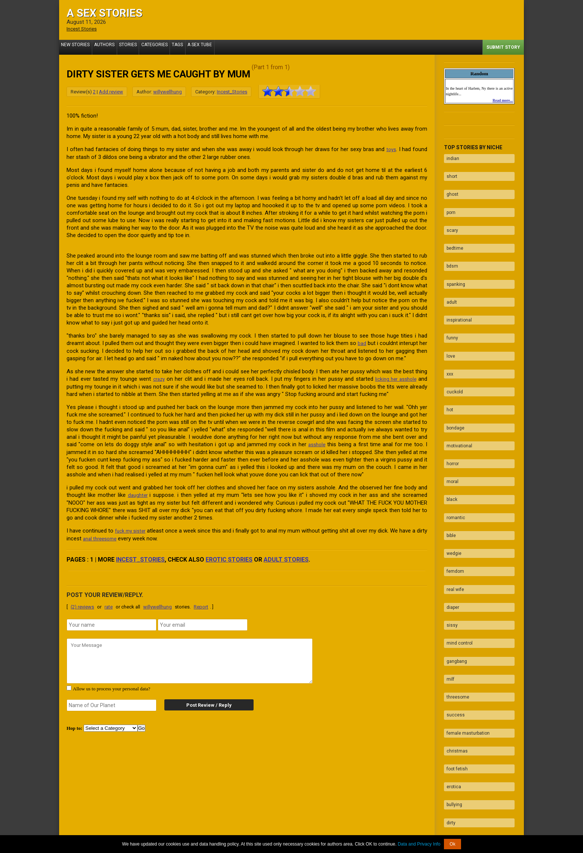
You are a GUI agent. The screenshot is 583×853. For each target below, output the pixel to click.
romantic (453, 446)
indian (450, 156)
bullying (452, 678)
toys (390, 149)
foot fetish (454, 649)
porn (448, 199)
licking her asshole (394, 377)
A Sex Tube (218, 46)
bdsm (449, 243)
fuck (448, 736)
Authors (109, 46)
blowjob (451, 751)
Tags (193, 46)
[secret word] (112, 702)
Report (201, 604)
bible (448, 461)
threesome (455, 591)
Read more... (503, 100)
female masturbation (465, 620)
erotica (451, 664)
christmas (454, 635)
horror (450, 403)
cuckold (452, 345)
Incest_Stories (232, 91)
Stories (136, 46)
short (449, 170)
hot (447, 359)
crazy (158, 377)
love (448, 316)
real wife (452, 504)
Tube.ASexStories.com (321, 831)
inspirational (456, 287)
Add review (111, 91)
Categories (166, 46)
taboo (449, 722)
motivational (457, 388)
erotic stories (229, 556)
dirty (448, 693)
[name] (112, 622)
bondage (453, 374)
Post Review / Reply (202, 702)
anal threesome (114, 536)
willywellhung (167, 91)
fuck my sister (133, 528)
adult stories (286, 556)
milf (448, 577)
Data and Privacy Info (419, 844)
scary (449, 214)
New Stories (77, 46)
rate (108, 604)
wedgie (451, 475)
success (453, 606)
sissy (449, 533)
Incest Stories (84, 28)
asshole (316, 443)
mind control (457, 548)
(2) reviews (82, 604)
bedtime (452, 228)
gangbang (454, 562)
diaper (450, 519)
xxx (447, 330)
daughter (138, 493)
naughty (452, 707)
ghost (450, 185)
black (449, 432)
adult (449, 272)
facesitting (455, 766)
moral (450, 417)
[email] (203, 622)
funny (449, 301)
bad (369, 342)
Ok (452, 844)
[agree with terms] (69, 685)
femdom (452, 490)
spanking (453, 258)
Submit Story (503, 46)
